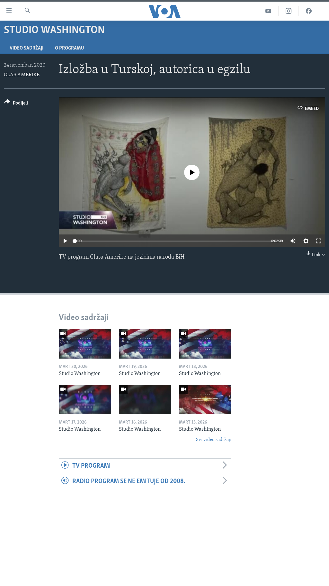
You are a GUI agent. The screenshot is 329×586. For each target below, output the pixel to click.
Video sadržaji (26, 48)
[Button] (16, 104)
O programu (69, 48)
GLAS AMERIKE (22, 75)
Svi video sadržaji (213, 439)
